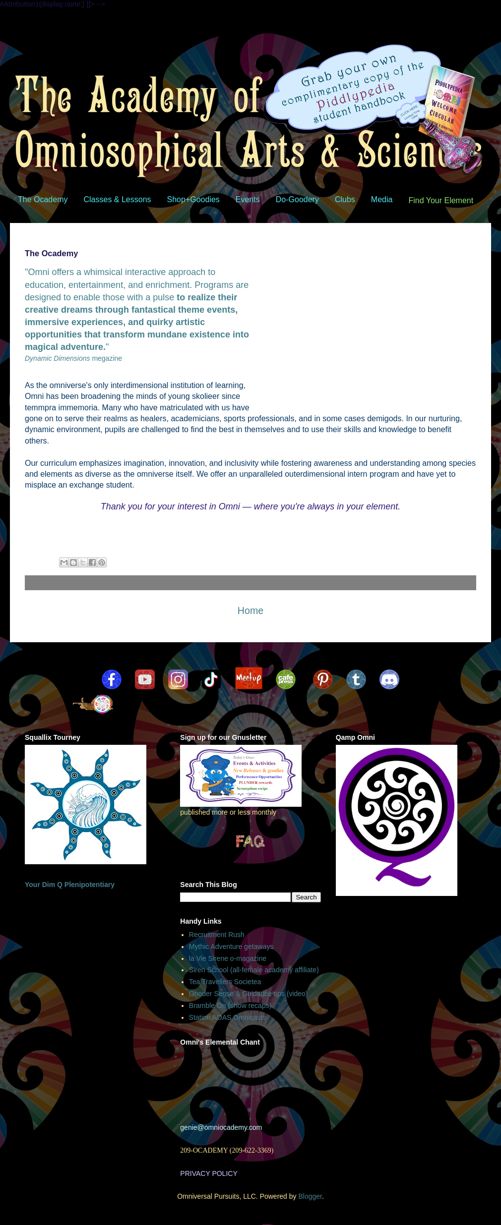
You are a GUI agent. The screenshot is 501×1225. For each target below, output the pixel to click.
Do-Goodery (297, 199)
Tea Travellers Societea (225, 982)
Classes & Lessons (117, 199)
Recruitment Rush (217, 935)
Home (250, 610)
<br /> (249, 1082)
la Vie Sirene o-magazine (227, 958)
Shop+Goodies (193, 199)
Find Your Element (440, 200)
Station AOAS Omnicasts (227, 1017)
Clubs (345, 199)
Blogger (309, 1196)
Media (382, 199)
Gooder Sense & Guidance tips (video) (248, 994)
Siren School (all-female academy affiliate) (254, 970)
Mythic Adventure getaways (231, 946)
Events (248, 199)
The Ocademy (42, 199)
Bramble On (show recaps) (230, 1005)
